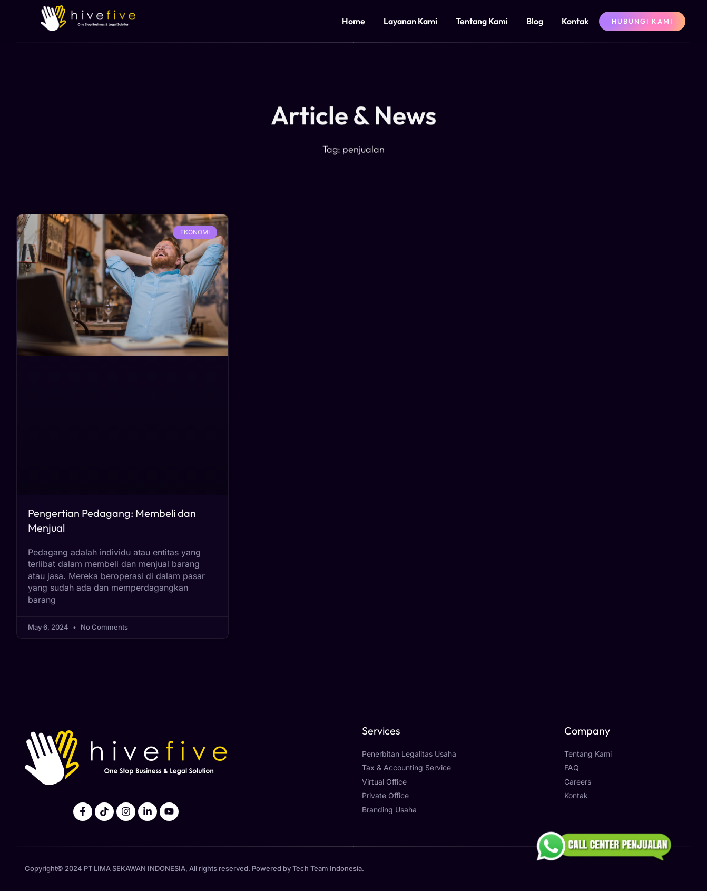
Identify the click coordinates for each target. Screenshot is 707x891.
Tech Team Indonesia (327, 869)
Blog (534, 21)
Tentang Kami (482, 21)
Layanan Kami (410, 21)
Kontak (575, 21)
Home (353, 21)
